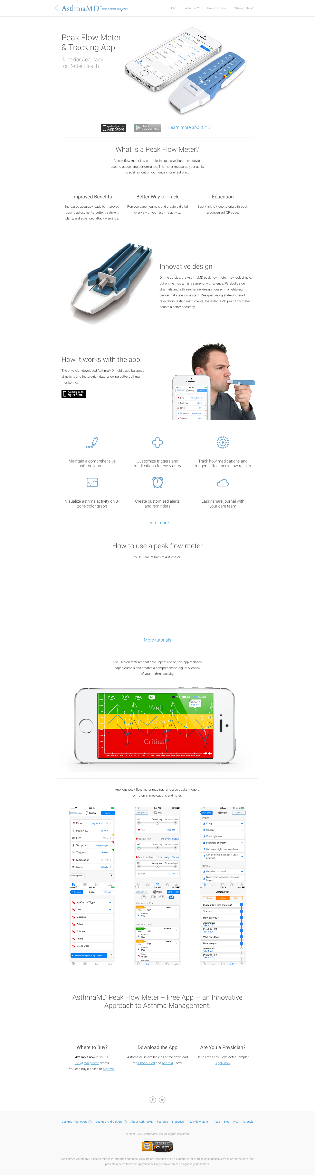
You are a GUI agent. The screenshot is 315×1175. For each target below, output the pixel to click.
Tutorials (247, 1121)
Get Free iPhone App (76, 1121)
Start (173, 8)
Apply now (223, 1063)
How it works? (216, 8)
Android (167, 1063)
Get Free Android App (111, 1121)
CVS (78, 1063)
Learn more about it (191, 127)
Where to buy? (244, 8)
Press (216, 1121)
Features (162, 1121)
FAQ (235, 1121)
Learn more (157, 523)
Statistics (178, 1121)
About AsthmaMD (142, 1121)
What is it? (192, 8)
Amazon (109, 1069)
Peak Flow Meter (198, 1121)
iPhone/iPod (146, 1063)
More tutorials (157, 640)
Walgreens (91, 1063)
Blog (226, 1121)
